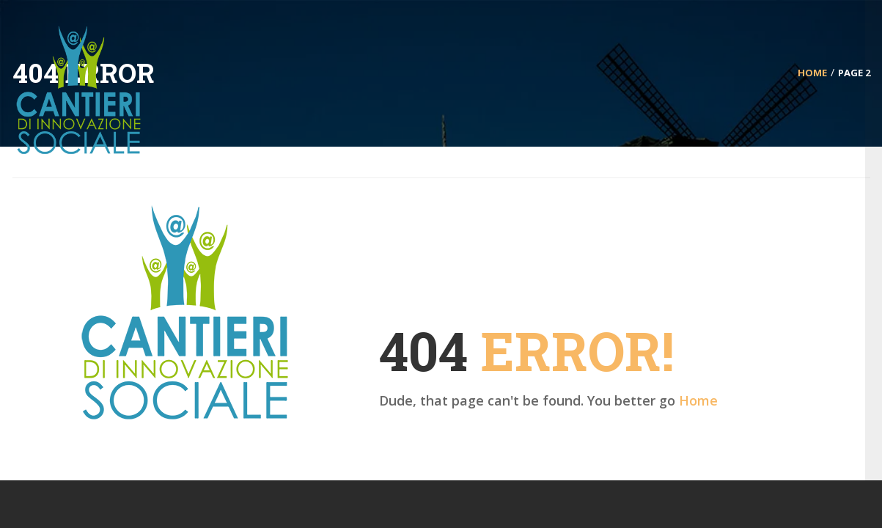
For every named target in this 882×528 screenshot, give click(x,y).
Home (698, 400)
